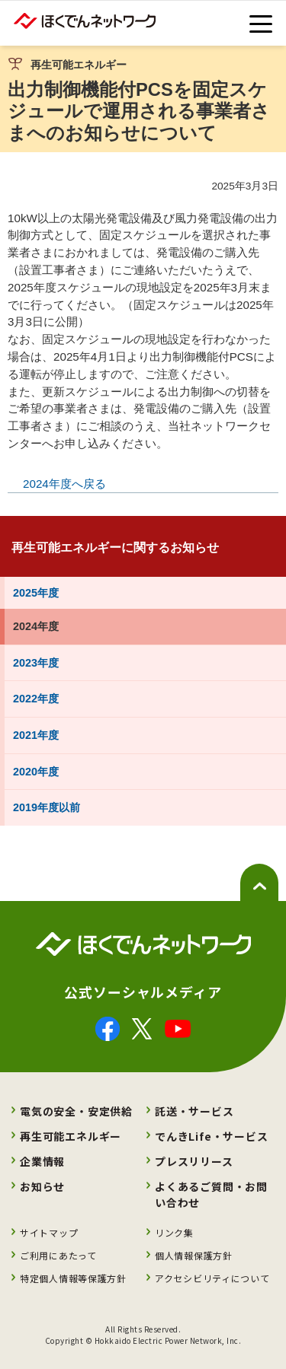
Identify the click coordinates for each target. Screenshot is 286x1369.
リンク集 (174, 1232)
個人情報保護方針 (194, 1255)
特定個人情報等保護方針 (73, 1278)
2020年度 (36, 772)
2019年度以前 (46, 807)
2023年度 (36, 663)
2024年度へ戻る (64, 483)
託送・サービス (194, 1111)
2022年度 (36, 698)
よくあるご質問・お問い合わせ (211, 1194)
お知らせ (42, 1186)
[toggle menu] (261, 24)
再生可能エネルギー (70, 1136)
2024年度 (36, 626)
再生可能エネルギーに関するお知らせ (115, 547)
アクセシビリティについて (212, 1278)
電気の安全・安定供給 (76, 1111)
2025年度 (36, 593)
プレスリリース (194, 1161)
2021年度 (36, 735)
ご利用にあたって (58, 1255)
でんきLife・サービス (211, 1136)
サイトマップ (49, 1232)
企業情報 (42, 1161)
